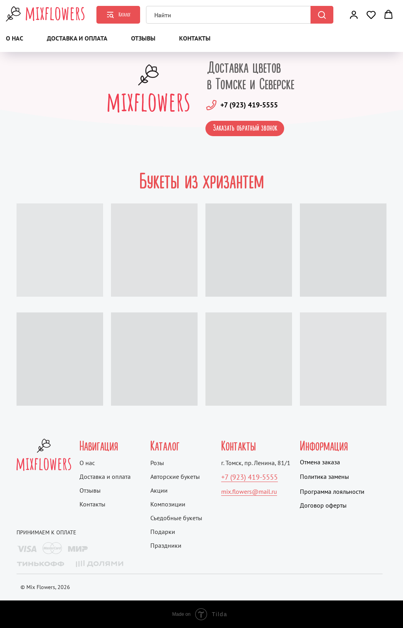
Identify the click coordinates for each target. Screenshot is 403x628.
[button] (354, 14)
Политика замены (324, 476)
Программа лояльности (332, 491)
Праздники (165, 545)
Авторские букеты (175, 476)
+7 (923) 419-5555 (249, 104)
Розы (157, 463)
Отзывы (143, 38)
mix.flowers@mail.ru (249, 491)
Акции (159, 490)
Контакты (195, 38)
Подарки (162, 532)
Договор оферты (323, 505)
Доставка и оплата (77, 38)
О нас (14, 38)
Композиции (167, 504)
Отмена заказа (320, 462)
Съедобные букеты (176, 518)
